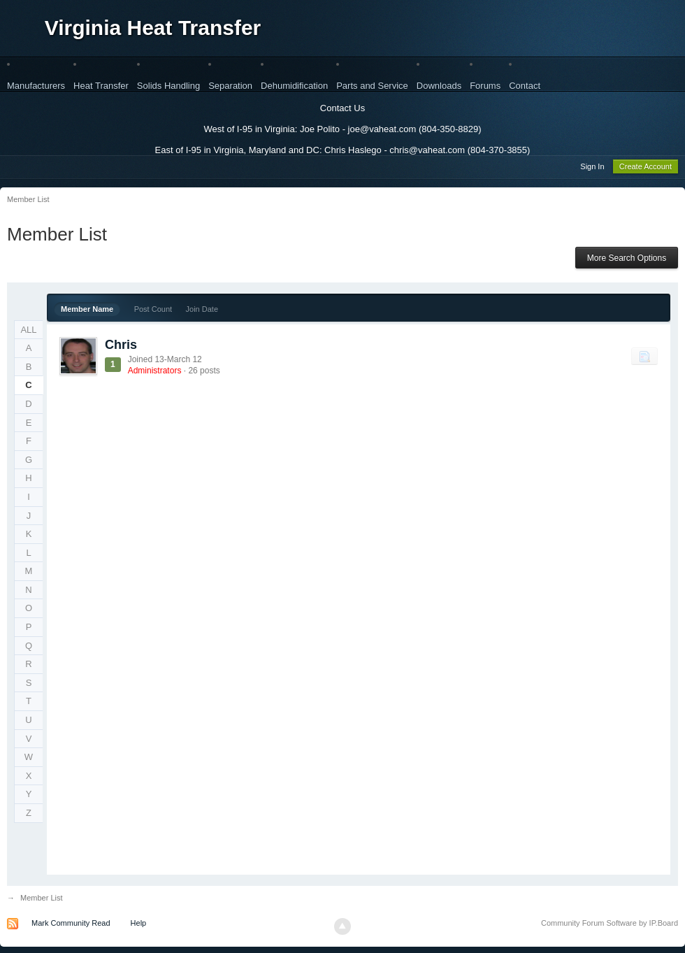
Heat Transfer (101, 85)
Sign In (592, 168)
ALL (28, 332)
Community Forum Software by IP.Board (609, 925)
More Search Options (626, 260)
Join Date (202, 311)
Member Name (87, 311)
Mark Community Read (70, 925)
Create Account (645, 168)
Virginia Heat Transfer (153, 27)
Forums (485, 85)
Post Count (153, 311)
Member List (41, 900)
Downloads (439, 85)
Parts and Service (372, 85)
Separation (230, 85)
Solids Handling (168, 85)
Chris (121, 347)
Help (139, 925)
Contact (524, 85)
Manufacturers (36, 85)
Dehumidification (294, 85)
